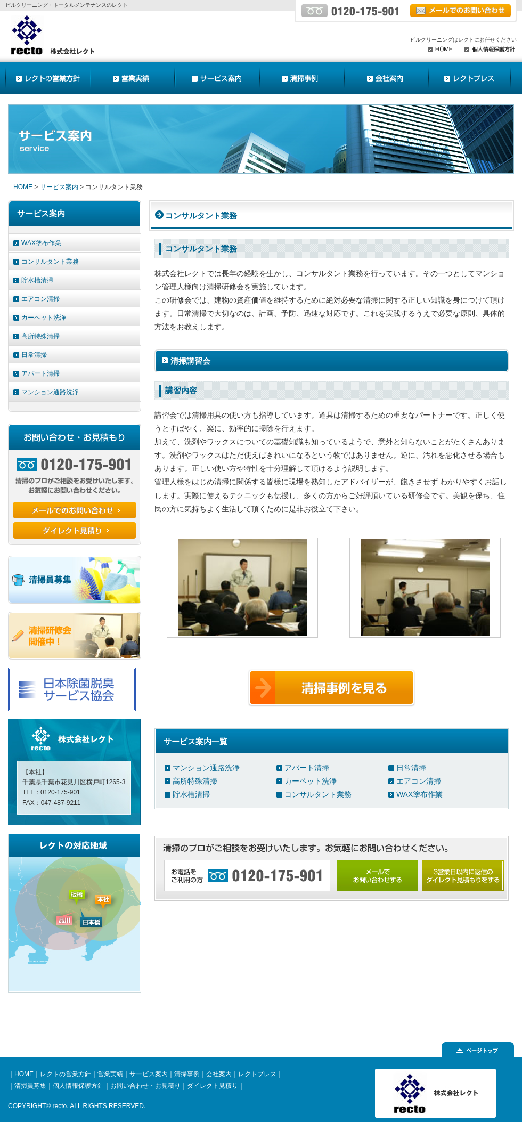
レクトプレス (257, 1074)
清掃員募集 (30, 1086)
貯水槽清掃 (191, 794)
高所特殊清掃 (195, 781)
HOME (22, 187)
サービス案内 (59, 187)
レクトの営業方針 (65, 1074)
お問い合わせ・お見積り (145, 1086)
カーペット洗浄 (310, 781)
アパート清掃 (306, 767)
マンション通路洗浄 (206, 767)
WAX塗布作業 (419, 794)
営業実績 (110, 1074)
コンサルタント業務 (318, 794)
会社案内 (219, 1074)
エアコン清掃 (418, 781)
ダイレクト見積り (212, 1086)
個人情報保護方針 (78, 1086)
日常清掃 (411, 767)
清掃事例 (187, 1074)
